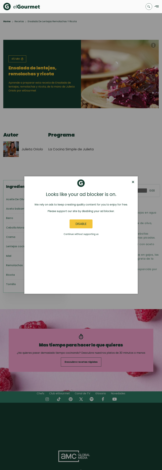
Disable (81, 224)
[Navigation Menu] (156, 7)
